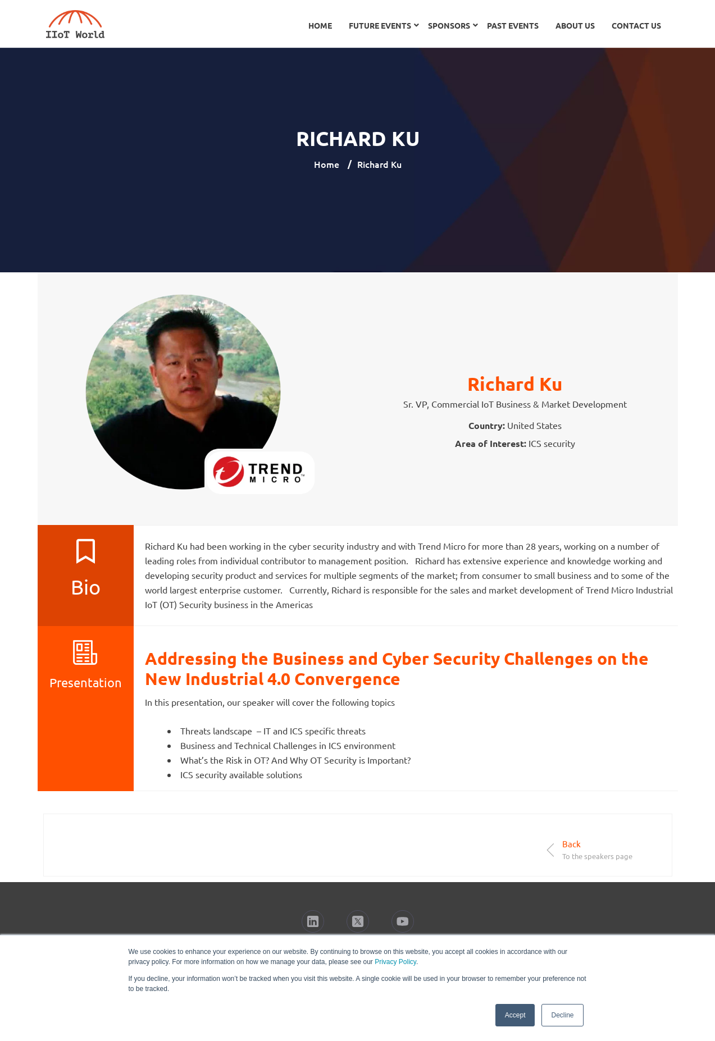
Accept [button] (515, 1015)
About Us (575, 25)
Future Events (380, 25)
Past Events (513, 25)
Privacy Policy (395, 962)
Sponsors (449, 25)
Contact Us (636, 25)
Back (571, 843)
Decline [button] (562, 1015)
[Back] (551, 850)
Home (320, 25)
